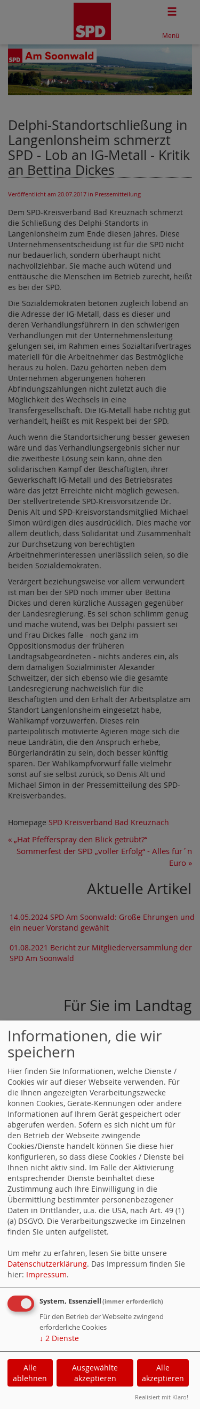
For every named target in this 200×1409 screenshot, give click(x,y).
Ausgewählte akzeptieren (95, 1372)
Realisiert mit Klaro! (161, 1397)
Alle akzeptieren (163, 1372)
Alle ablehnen (30, 1372)
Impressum (46, 1274)
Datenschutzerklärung (47, 1264)
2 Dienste (59, 1338)
